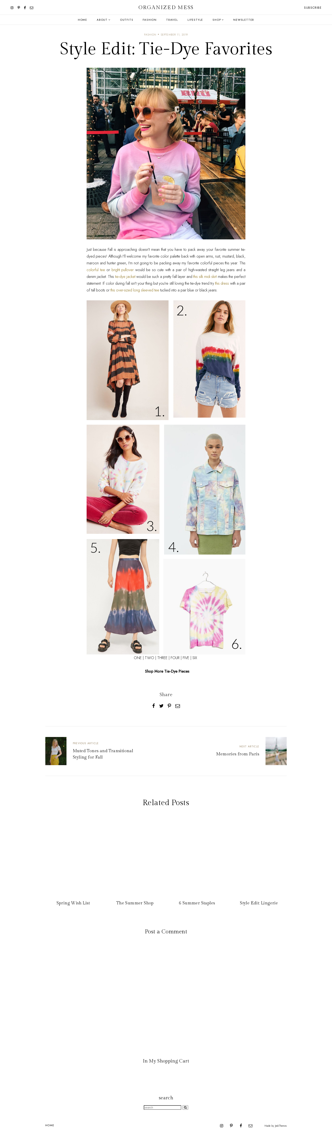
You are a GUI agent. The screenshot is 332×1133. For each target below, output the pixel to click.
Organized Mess (166, 7)
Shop (217, 20)
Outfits (126, 20)
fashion (150, 35)
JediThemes (281, 1126)
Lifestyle (195, 20)
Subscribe (312, 8)
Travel (172, 20)
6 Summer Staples (197, 903)
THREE (162, 658)
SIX (194, 658)
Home (82, 20)
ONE (138, 658)
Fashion (150, 20)
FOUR (175, 658)
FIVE (186, 658)
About (102, 20)
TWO (149, 658)
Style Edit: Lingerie (259, 903)
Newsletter (243, 20)
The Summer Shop (135, 903)
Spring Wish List (73, 903)
